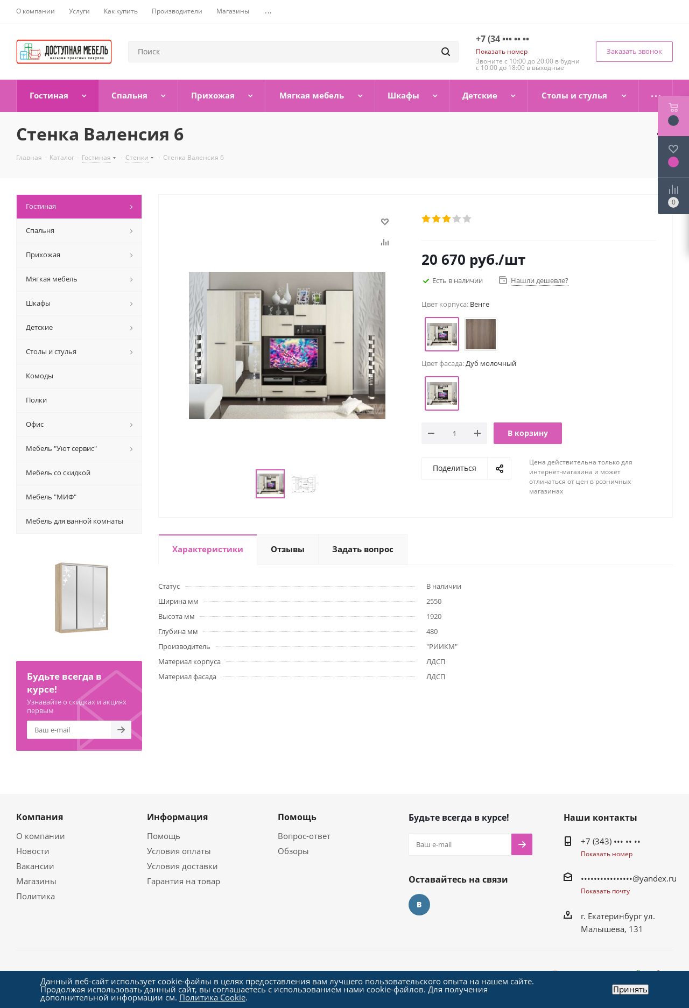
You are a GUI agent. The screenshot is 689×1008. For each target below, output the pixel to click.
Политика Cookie (212, 997)
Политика (35, 896)
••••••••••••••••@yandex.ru (629, 878)
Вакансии (35, 866)
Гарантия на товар (183, 881)
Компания (39, 817)
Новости (33, 850)
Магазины (36, 881)
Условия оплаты (179, 850)
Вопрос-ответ (304, 835)
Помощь (163, 835)
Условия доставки (182, 866)
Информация (177, 817)
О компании (40, 835)
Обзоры (293, 850)
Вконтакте (419, 904)
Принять (630, 989)
